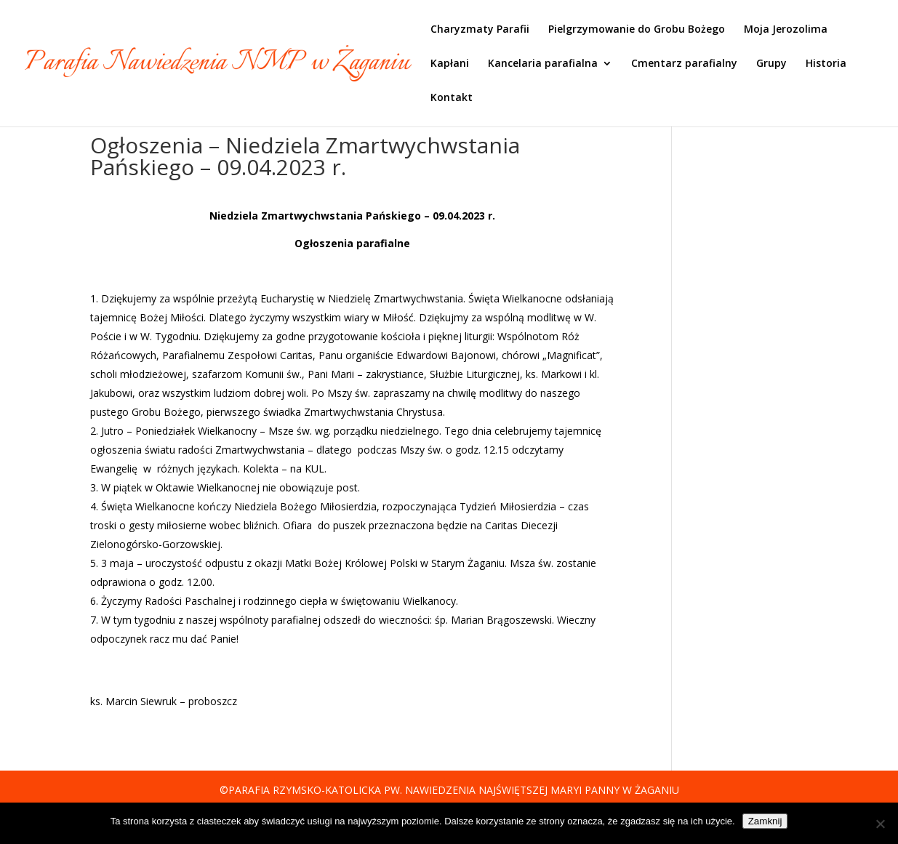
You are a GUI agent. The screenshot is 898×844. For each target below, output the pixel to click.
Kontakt (451, 98)
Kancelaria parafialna (543, 64)
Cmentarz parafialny (684, 64)
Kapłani (449, 64)
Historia (826, 64)
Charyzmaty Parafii (479, 30)
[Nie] (880, 823)
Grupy (771, 64)
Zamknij (765, 821)
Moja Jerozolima (785, 30)
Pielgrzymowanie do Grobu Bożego (636, 30)
